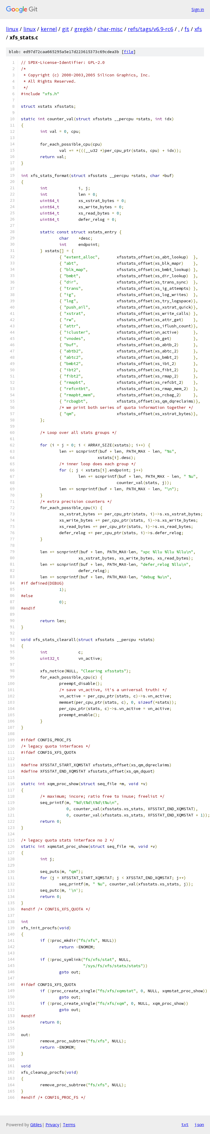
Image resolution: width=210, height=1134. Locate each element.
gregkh (83, 29)
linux (12, 29)
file (128, 51)
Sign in (197, 9)
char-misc (110, 29)
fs (187, 29)
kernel (49, 29)
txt (184, 1124)
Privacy (52, 1124)
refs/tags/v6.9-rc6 (150, 29)
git (65, 29)
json (199, 1124)
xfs (198, 29)
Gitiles (36, 1124)
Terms (69, 1124)
